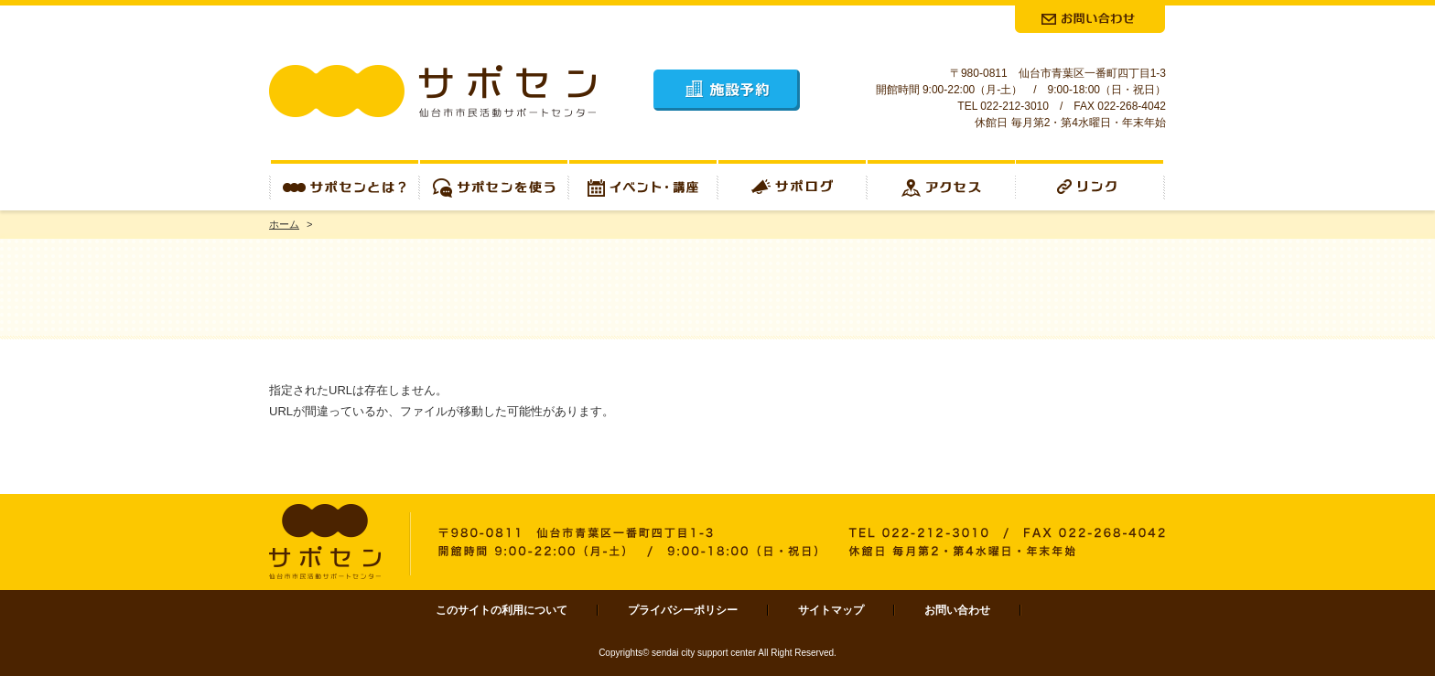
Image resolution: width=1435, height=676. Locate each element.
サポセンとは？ (344, 185)
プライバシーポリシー (683, 610)
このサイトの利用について (501, 610)
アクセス (941, 185)
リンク (1091, 185)
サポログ (792, 185)
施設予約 (726, 90)
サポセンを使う (493, 185)
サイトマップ (831, 610)
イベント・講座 (643, 185)
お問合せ (1090, 19)
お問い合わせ (957, 610)
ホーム (284, 224)
